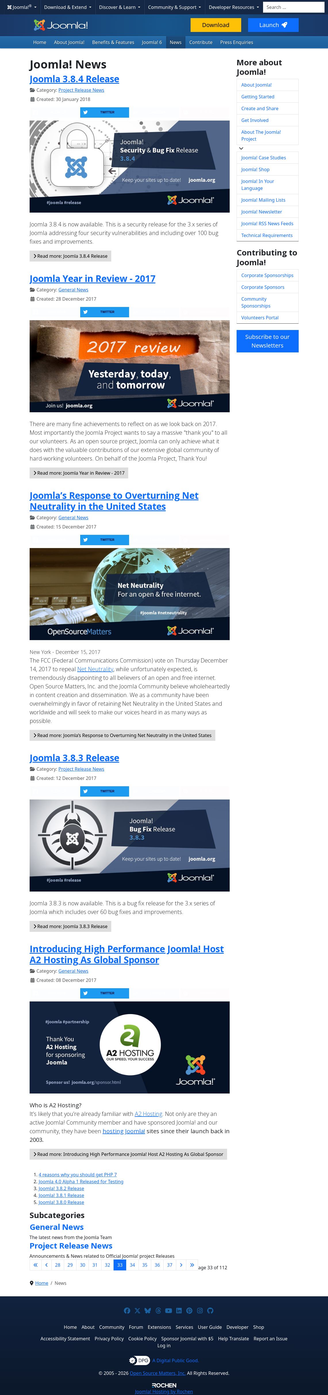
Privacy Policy (109, 1338)
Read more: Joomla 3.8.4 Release (70, 256)
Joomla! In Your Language (257, 184)
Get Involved (255, 120)
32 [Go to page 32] (107, 1265)
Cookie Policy (142, 1338)
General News (73, 290)
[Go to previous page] (46, 1264)
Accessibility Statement (65, 1338)
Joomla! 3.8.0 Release (61, 1202)
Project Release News (81, 90)
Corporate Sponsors (263, 287)
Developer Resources (232, 7)
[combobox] (294, 7)
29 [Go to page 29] (70, 1265)
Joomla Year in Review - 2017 (93, 278)
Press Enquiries (236, 42)
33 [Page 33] (119, 1265)
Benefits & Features (113, 42)
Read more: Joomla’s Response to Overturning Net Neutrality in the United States (122, 735)
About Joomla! (69, 42)
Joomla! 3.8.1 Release (61, 1195)
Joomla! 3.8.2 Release (61, 1188)
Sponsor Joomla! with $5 (187, 1338)
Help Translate (233, 1338)
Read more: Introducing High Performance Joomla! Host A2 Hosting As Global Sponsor (128, 1154)
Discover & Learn (118, 7)
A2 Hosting (148, 1114)
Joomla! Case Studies (263, 157)
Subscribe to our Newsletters (267, 341)
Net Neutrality (95, 669)
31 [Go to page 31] (94, 1265)
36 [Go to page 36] (157, 1265)
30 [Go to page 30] (82, 1265)
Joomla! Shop (255, 169)
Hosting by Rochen (164, 1391)
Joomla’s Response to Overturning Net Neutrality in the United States (114, 500)
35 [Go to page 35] (144, 1265)
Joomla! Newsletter (261, 212)
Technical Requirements (267, 235)
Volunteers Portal (260, 317)
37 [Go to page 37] (169, 1265)
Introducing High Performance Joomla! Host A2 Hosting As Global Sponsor (127, 954)
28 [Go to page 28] (57, 1265)
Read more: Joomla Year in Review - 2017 (79, 473)
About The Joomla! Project (261, 135)
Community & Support (172, 7)
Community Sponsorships (256, 302)
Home (40, 42)
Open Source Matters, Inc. (158, 1373)
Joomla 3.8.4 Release (74, 78)
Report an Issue (270, 1338)
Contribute (201, 42)
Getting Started (258, 96)
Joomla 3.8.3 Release (74, 757)
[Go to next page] (181, 1264)
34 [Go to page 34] (132, 1265)
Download (215, 25)
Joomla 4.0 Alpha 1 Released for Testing (81, 1181)
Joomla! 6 (152, 42)
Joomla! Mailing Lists (263, 200)
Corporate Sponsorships (267, 275)
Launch (273, 25)
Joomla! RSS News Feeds (267, 223)
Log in (163, 1345)
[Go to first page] (36, 1264)
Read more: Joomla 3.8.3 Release (70, 926)
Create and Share (260, 108)
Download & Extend (66, 7)
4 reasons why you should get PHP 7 (78, 1174)
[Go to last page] (192, 1264)
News (176, 42)
